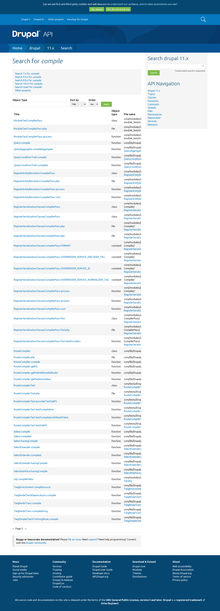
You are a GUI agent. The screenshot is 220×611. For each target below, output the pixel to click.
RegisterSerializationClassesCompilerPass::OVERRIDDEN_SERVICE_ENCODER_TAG (59, 257)
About (176, 561)
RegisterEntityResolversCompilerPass (34, 173)
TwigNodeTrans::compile (27, 503)
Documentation (101, 561)
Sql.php (128, 480)
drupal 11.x (154, 90)
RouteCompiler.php (24, 357)
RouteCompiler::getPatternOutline (32, 379)
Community (59, 561)
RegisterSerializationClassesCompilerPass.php (39, 226)
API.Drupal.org (100, 576)
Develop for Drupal (77, 19)
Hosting (57, 573)
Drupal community (36, 542)
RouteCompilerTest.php (137, 387)
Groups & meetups (63, 580)
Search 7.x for (27, 73)
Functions (153, 101)
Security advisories (23, 576)
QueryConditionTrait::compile (30, 157)
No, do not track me (118, 9)
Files (150, 111)
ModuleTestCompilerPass (28, 120)
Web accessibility (181, 566)
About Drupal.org (182, 573)
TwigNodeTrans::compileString (31, 511)
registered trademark (189, 600)
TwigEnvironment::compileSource (32, 487)
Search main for (28, 87)
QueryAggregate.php (135, 150)
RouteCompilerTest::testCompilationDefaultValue (41, 417)
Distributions (139, 576)
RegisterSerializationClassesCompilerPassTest (39, 318)
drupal (34, 48)
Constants (153, 104)
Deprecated (154, 117)
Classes (152, 97)
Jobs (15, 580)
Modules (137, 569)
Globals (152, 107)
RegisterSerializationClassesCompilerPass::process (42, 291)
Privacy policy (180, 580)
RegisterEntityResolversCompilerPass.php (37, 181)
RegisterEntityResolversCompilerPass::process (39, 189)
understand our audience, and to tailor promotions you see (143, 4)
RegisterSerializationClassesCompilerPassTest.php (42, 330)
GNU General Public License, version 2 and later (134, 600)
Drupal (167, 600)
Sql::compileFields (23, 479)
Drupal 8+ (39, 19)
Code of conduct (62, 586)
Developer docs (101, 573)
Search (66, 48)
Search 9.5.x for (28, 77)
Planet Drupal (20, 566)
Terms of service (181, 576)
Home (17, 48)
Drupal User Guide (102, 569)
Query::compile (22, 142)
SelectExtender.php (134, 449)
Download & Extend (144, 561)
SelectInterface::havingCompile (30, 471)
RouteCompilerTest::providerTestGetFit (35, 401)
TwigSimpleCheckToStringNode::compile (36, 519)
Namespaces (155, 114)
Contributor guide (62, 576)
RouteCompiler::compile (27, 361)
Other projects (56, 19)
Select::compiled (22, 436)
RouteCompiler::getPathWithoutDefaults (36, 372)
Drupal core (138, 566)
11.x (50, 48)
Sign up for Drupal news (26, 573)
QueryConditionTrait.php (137, 159)
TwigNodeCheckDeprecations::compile (35, 495)
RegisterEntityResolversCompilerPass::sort (37, 197)
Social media (20, 569)
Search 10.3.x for (28, 83)
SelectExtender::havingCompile (30, 463)
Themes (136, 573)
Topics (151, 94)
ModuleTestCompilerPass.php (30, 128)
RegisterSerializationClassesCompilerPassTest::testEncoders (47, 341)
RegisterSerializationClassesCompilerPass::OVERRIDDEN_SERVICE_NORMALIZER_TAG (61, 279)
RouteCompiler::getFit (25, 366)
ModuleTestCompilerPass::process (33, 136)
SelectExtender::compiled (27, 455)
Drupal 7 (25, 19)
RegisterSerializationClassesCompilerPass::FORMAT (42, 245)
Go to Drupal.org (15, 19)
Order (92, 100)
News (16, 561)
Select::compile (22, 431)
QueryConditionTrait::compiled (31, 165)
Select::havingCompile (26, 441)
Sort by (74, 100)
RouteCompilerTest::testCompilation (34, 409)
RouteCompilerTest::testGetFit (30, 425)
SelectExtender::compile (27, 447)
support (92, 539)
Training (57, 569)
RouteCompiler (22, 351)
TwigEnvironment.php (136, 488)
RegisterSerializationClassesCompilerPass (37, 206)
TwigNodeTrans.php (135, 504)
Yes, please (97, 9)
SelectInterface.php (134, 473)
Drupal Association (183, 569)
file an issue (74, 539)
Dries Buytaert (110, 603)
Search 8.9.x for (28, 80)
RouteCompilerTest (24, 385)
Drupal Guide (99, 566)
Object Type (20, 100)
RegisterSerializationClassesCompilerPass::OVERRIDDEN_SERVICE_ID (52, 268)
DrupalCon (58, 583)
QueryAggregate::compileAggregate (33, 149)
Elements (153, 124)
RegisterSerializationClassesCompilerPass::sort (40, 308)
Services (152, 121)
